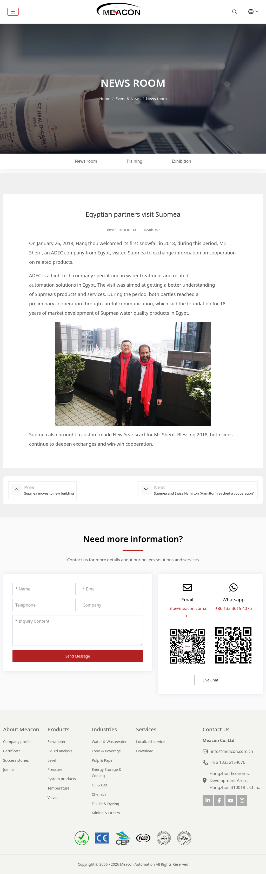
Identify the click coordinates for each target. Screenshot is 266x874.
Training (134, 161)
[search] (234, 12)
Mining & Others (106, 812)
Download (145, 750)
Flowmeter (57, 741)
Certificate (12, 750)
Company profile (17, 741)
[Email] (111, 589)
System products (62, 778)
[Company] (111, 605)
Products (59, 729)
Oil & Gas (99, 785)
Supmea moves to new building (49, 493)
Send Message (77, 656)
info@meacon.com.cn (232, 751)
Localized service (150, 741)
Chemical (99, 794)
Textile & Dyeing (105, 803)
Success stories (16, 760)
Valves (53, 797)
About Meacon (21, 729)
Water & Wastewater (109, 741)
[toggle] (13, 12)
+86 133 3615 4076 (233, 608)
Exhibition (181, 161)
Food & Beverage (106, 750)
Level (52, 760)
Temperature (59, 788)
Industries (104, 729)
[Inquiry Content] (77, 630)
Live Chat (210, 680)
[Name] (44, 589)
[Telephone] (44, 605)
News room (86, 161)
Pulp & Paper (103, 760)
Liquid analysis (60, 750)
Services (146, 729)
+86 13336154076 (228, 762)
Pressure (55, 769)
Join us (9, 769)
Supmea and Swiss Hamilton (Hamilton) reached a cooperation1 (204, 493)
